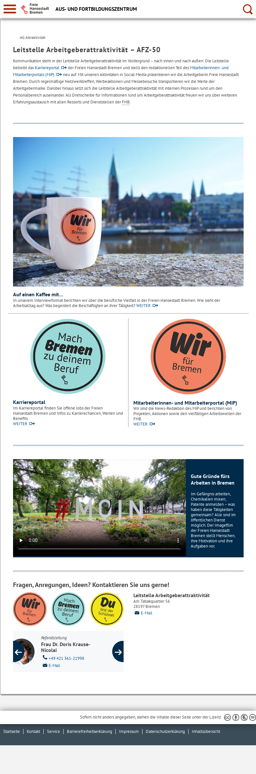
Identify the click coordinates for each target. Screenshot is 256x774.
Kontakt (33, 731)
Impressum (129, 731)
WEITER (143, 305)
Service (53, 731)
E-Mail (142, 613)
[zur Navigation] (10, 9)
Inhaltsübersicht (206, 731)
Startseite (11, 731)
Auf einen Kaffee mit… (38, 294)
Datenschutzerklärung (165, 731)
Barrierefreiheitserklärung (89, 731)
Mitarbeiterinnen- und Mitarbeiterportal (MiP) (185, 402)
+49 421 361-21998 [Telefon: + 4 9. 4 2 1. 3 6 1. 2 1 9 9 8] (75, 658)
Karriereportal (47, 67)
